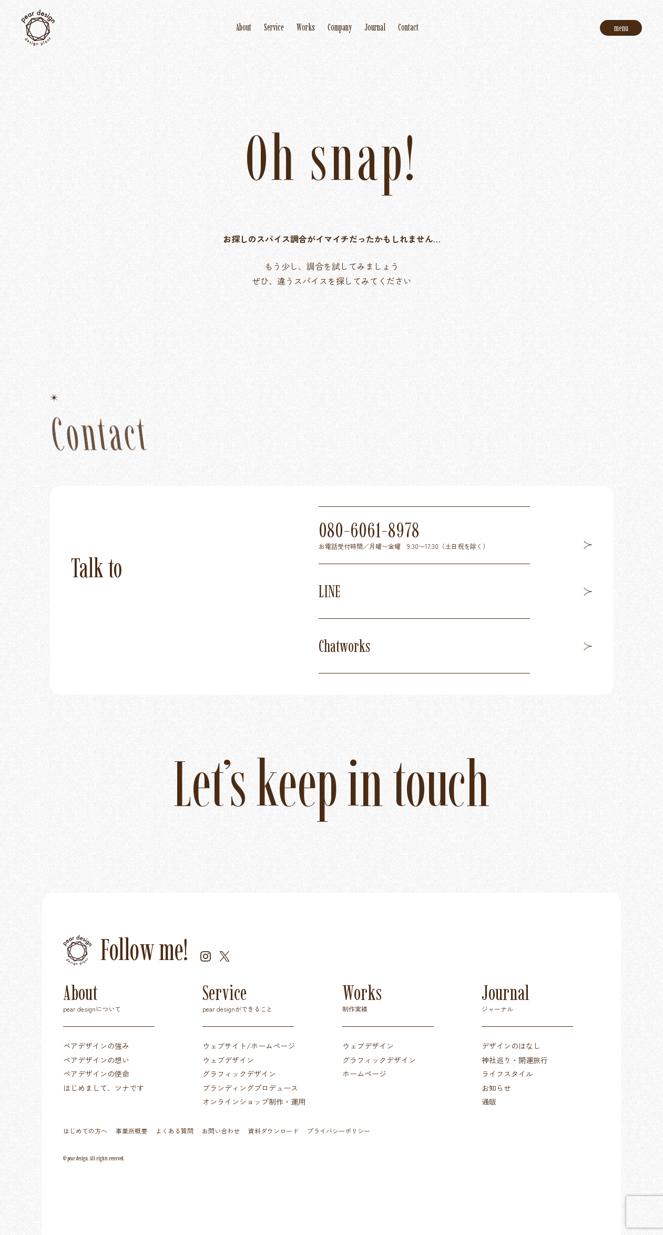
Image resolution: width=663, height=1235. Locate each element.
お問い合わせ (221, 1130)
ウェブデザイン (228, 1060)
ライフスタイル (507, 1073)
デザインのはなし (511, 1045)
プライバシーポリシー (338, 1130)
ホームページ (364, 1073)
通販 (489, 1101)
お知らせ (496, 1088)
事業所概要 (131, 1130)
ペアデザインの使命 (96, 1073)
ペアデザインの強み (96, 1045)
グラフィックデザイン (239, 1073)
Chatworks (456, 646)
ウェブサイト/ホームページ (248, 1045)
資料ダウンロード (273, 1130)
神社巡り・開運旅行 (515, 1060)
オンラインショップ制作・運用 (253, 1101)
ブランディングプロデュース (250, 1088)
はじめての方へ (85, 1130)
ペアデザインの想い (96, 1060)
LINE (456, 591)
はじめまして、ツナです (103, 1088)
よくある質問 (174, 1130)
